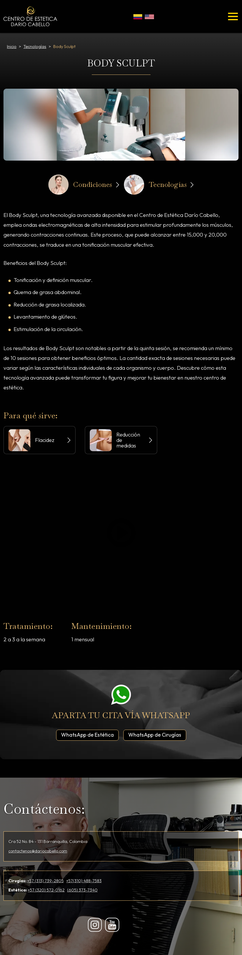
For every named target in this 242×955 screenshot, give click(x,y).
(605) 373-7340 (82, 890)
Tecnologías (34, 46)
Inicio (11, 46)
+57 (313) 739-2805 (45, 880)
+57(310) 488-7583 (84, 880)
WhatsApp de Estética (90, 734)
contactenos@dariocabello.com (37, 851)
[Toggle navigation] (233, 16)
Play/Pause (120, 532)
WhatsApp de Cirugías (157, 734)
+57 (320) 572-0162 (46, 890)
